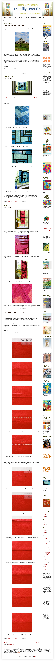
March (46, 561)
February (46, 562)
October (46, 540)
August (46, 543)
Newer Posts (6, 642)
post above (27, 323)
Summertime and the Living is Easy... (14, 26)
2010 (45, 535)
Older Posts (38, 642)
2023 (45, 514)
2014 (45, 529)
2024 (45, 513)
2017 (45, 524)
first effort (36, 97)
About (39, 17)
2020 (45, 519)
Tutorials (27, 17)
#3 (6, 97)
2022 (45, 516)
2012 (45, 532)
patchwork (7, 309)
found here (49, 102)
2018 (45, 522)
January (46, 564)
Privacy (5, 20)
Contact (44, 17)
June (46, 556)
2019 (45, 521)
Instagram (33, 17)
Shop (15, 17)
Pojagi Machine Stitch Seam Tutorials (14, 312)
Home (4, 17)
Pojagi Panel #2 (8, 207)
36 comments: (16, 308)
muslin (21, 191)
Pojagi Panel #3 (8, 78)
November (47, 538)
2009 (45, 566)
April (46, 559)
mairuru (15, 463)
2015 (45, 527)
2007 (45, 569)
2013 (45, 530)
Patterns (20, 17)
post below (29, 306)
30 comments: (16, 201)
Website (10, 17)
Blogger (35, 656)
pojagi (11, 309)
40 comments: (16, 638)
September (47, 541)
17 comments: (16, 73)
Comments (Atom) (11, 644)
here (10, 200)
